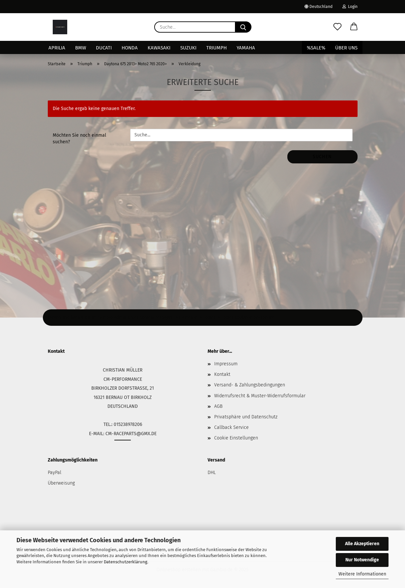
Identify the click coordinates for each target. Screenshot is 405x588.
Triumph (216, 48)
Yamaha (246, 48)
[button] (354, 27)
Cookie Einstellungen (236, 438)
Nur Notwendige (362, 560)
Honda (130, 48)
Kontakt (222, 374)
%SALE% (316, 48)
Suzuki (188, 48)
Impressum (226, 364)
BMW (80, 48)
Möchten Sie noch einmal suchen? (79, 138)
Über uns (346, 48)
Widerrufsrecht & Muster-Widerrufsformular (259, 396)
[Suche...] (243, 27)
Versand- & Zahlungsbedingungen (249, 385)
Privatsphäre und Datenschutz (245, 417)
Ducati (104, 48)
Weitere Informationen (362, 574)
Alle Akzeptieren (362, 543)
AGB (218, 406)
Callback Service (231, 427)
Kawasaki (159, 48)
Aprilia (56, 48)
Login (350, 6)
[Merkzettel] (337, 27)
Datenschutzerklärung (125, 561)
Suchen (322, 156)
